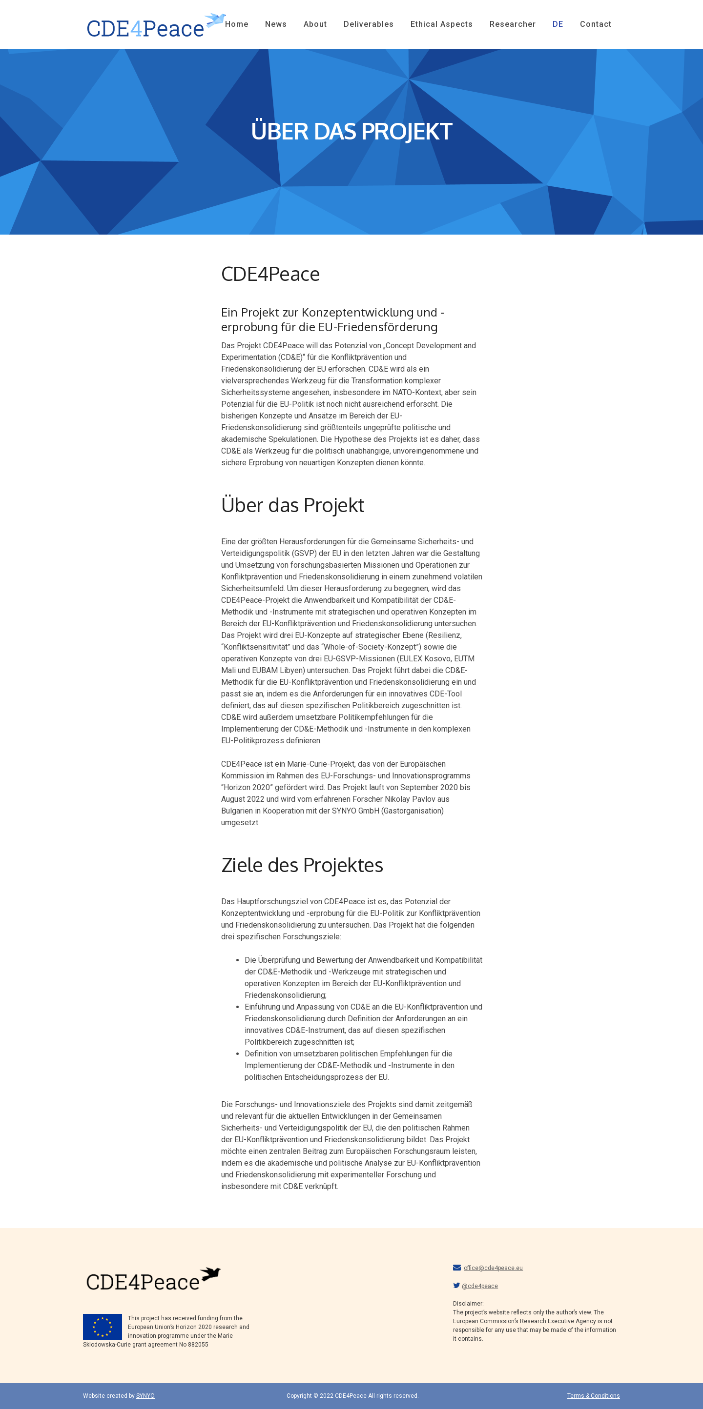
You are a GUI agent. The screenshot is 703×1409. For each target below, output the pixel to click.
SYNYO (145, 1395)
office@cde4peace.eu (493, 1268)
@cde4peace (480, 1286)
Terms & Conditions (593, 1395)
